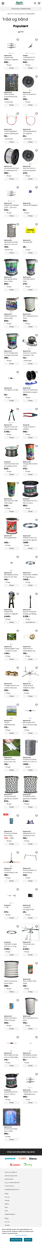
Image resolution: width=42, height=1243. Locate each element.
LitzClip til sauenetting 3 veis (11, 871)
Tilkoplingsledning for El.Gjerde (29, 132)
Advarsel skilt (27, 242)
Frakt (6, 1211)
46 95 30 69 (10, 1186)
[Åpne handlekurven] (39, 3)
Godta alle (28, 1239)
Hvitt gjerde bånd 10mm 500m (10, 280)
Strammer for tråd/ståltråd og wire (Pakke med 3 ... (30, 649)
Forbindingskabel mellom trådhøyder (11, 132)
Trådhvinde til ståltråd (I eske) (28, 686)
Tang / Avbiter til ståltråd (29, 428)
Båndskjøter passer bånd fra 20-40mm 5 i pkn (11, 576)
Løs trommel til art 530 (29, 95)
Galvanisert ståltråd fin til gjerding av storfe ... (30, 576)
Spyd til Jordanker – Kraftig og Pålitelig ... (30, 613)
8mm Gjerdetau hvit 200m (30, 317)
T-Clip (6, 907)
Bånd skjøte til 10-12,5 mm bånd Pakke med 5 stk (30, 723)
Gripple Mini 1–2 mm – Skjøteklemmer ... (30, 1093)
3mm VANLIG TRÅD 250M (29, 982)
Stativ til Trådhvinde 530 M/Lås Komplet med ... (30, 391)
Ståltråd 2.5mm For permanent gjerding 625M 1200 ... (30, 539)
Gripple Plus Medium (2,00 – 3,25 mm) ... (11, 206)
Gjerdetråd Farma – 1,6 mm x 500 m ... (11, 1093)
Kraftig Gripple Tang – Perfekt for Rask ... (11, 649)
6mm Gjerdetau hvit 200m (30, 1019)
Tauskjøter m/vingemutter (28, 908)
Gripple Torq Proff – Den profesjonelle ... (11, 428)
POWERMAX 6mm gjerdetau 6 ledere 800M (30, 797)
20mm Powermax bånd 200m (10, 982)
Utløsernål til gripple (30, 205)
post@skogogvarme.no (12, 1189)
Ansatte (7, 1200)
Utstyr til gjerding (20, 14)
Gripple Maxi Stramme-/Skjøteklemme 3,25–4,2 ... (11, 58)
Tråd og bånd (30, 14)
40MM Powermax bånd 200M (10, 317)
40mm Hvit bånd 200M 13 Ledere (10, 1019)
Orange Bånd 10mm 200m (30, 465)
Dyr (13, 14)
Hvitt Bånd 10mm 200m (29, 280)
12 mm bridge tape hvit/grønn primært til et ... (11, 354)
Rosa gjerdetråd (10, 538)
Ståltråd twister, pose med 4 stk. (10, 760)
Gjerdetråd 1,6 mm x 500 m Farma (30, 502)
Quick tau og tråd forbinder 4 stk (29, 354)
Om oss (7, 1197)
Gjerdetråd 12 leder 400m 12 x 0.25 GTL (11, 243)
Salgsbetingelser (10, 1214)
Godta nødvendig (16, 1239)
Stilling (7, 1204)
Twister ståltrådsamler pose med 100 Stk (10, 723)
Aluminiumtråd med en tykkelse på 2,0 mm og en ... (11, 169)
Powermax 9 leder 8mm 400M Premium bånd (10, 1130)
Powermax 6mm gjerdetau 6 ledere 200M (11, 797)
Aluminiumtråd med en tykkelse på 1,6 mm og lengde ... (11, 465)
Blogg (6, 1193)
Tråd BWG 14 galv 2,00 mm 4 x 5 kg (10, 945)
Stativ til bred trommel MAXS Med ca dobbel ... (11, 95)
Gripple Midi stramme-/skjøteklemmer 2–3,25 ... (11, 613)
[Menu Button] (3, 3)
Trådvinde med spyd (28, 945)
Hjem (9, 14)
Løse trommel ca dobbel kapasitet (29, 169)
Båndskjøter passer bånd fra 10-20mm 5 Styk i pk (30, 1056)
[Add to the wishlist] (18, 40)
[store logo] (19, 3)
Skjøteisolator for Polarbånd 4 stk (29, 834)
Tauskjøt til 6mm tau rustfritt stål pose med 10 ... (11, 686)
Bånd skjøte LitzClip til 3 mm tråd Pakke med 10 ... (11, 1056)
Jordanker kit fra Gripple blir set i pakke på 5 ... (29, 58)
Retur (6, 1207)
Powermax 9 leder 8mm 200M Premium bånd (10, 834)
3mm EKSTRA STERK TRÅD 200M (11, 502)
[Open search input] (35, 3)
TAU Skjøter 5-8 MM (11, 390)
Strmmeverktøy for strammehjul (30, 871)
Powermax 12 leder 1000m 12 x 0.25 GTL (30, 760)
